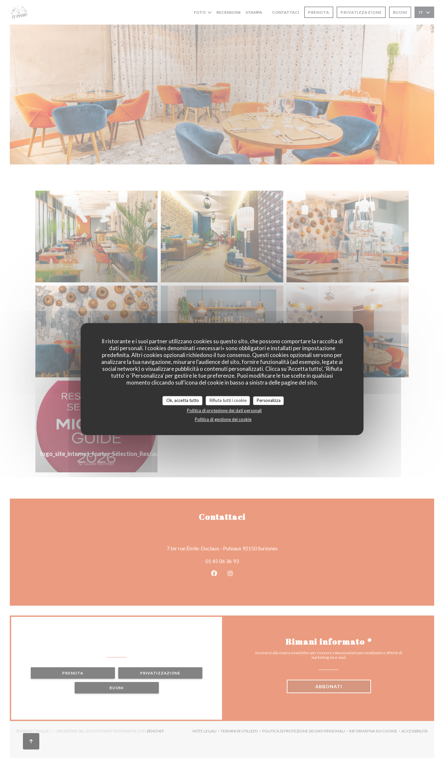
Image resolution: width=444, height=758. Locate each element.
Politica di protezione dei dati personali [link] (224, 410)
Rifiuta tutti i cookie (228, 400)
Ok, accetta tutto (182, 400)
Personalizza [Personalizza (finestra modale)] (269, 400)
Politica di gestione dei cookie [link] (223, 419)
